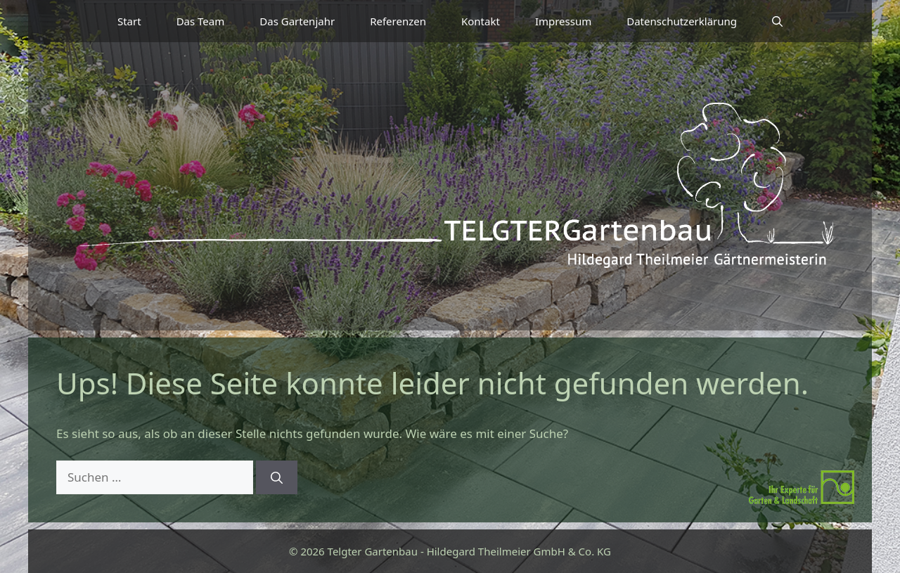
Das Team (200, 21)
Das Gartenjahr (297, 21)
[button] (777, 21)
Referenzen (398, 21)
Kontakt (480, 21)
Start (129, 21)
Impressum (563, 21)
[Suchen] (276, 477)
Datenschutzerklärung (681, 21)
